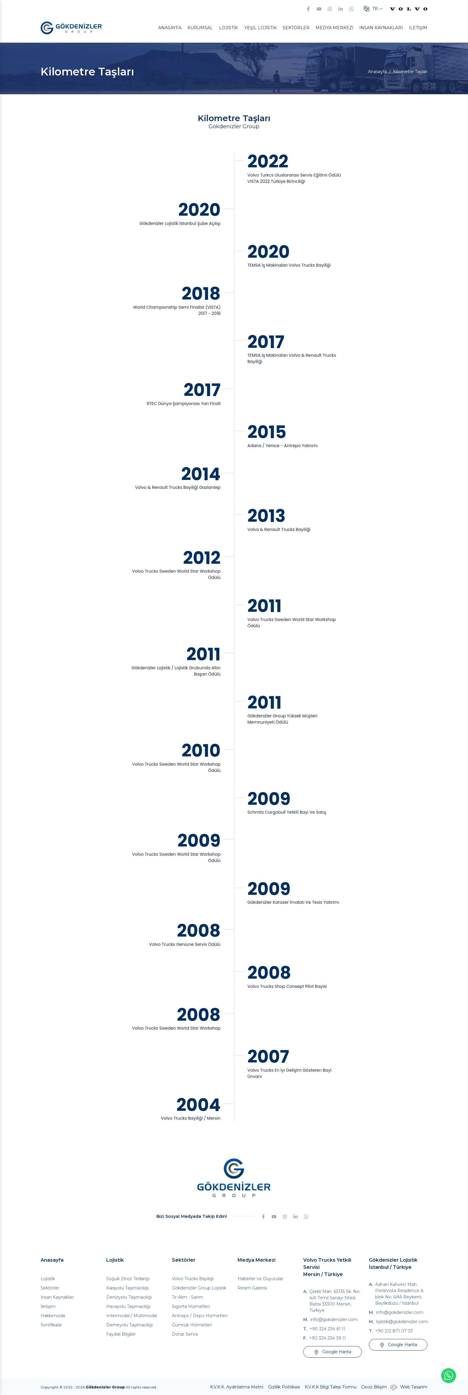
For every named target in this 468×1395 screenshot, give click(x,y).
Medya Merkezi (334, 27)
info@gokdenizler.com (334, 1319)
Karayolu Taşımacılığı (127, 1288)
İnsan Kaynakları (381, 27)
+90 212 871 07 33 (394, 1331)
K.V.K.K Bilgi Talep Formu (330, 1387)
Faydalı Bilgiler (121, 1334)
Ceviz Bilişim (374, 1387)
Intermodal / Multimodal (131, 1315)
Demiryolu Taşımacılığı (129, 1325)
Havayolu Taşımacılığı (128, 1306)
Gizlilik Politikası (284, 1387)
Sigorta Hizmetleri (191, 1306)
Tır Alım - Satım (187, 1297)
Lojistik (228, 27)
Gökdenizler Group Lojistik (199, 1288)
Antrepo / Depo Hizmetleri (199, 1315)
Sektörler (296, 27)
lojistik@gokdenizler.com (402, 1321)
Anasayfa (169, 27)
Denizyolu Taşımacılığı (129, 1297)
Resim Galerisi (252, 1288)
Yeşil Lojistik (260, 27)
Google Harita (332, 1351)
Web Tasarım (413, 1387)
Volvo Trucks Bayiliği (193, 1278)
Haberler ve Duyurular (260, 1278)
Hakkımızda (53, 1315)
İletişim (418, 27)
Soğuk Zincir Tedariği (128, 1278)
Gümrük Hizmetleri (192, 1325)
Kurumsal (200, 27)
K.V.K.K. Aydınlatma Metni (236, 1387)
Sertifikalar (51, 1325)
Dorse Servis (185, 1334)
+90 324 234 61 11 (327, 1328)
